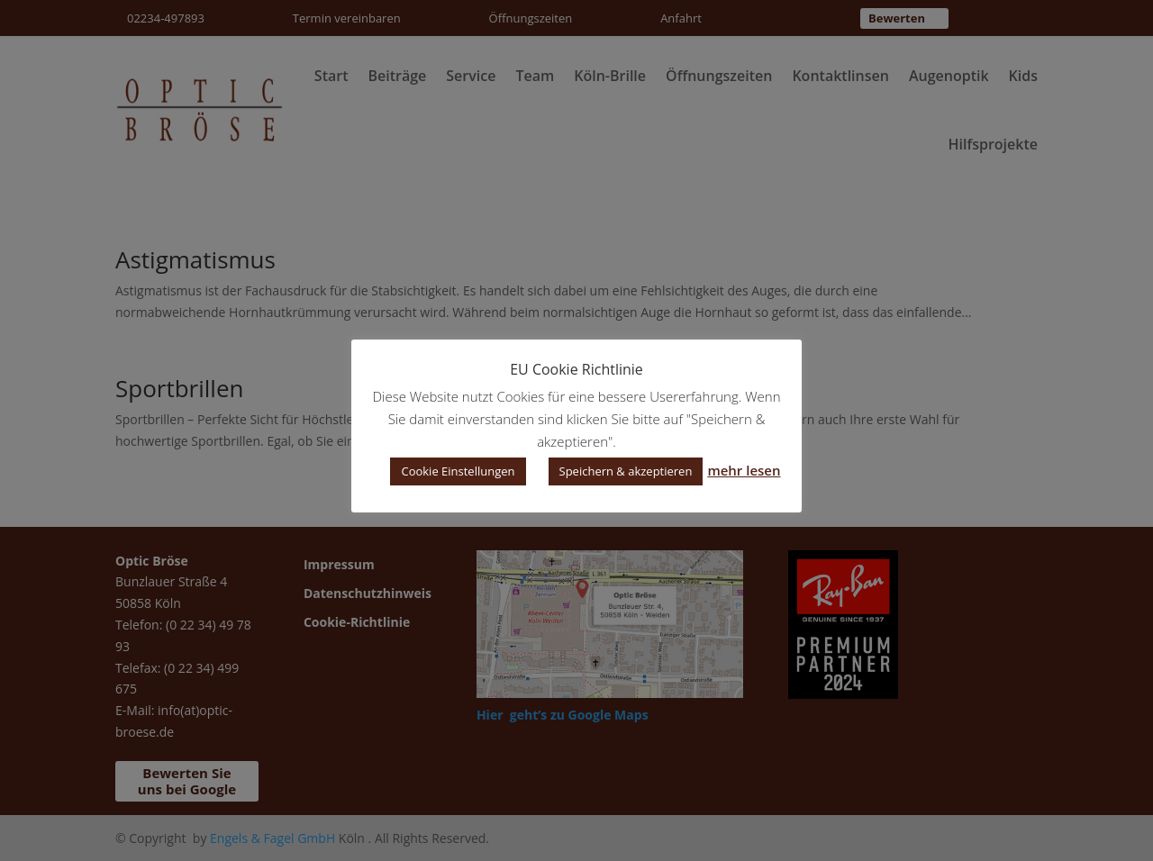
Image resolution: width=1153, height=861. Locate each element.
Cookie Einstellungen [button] (457, 471)
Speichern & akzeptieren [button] (626, 471)
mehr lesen (743, 470)
